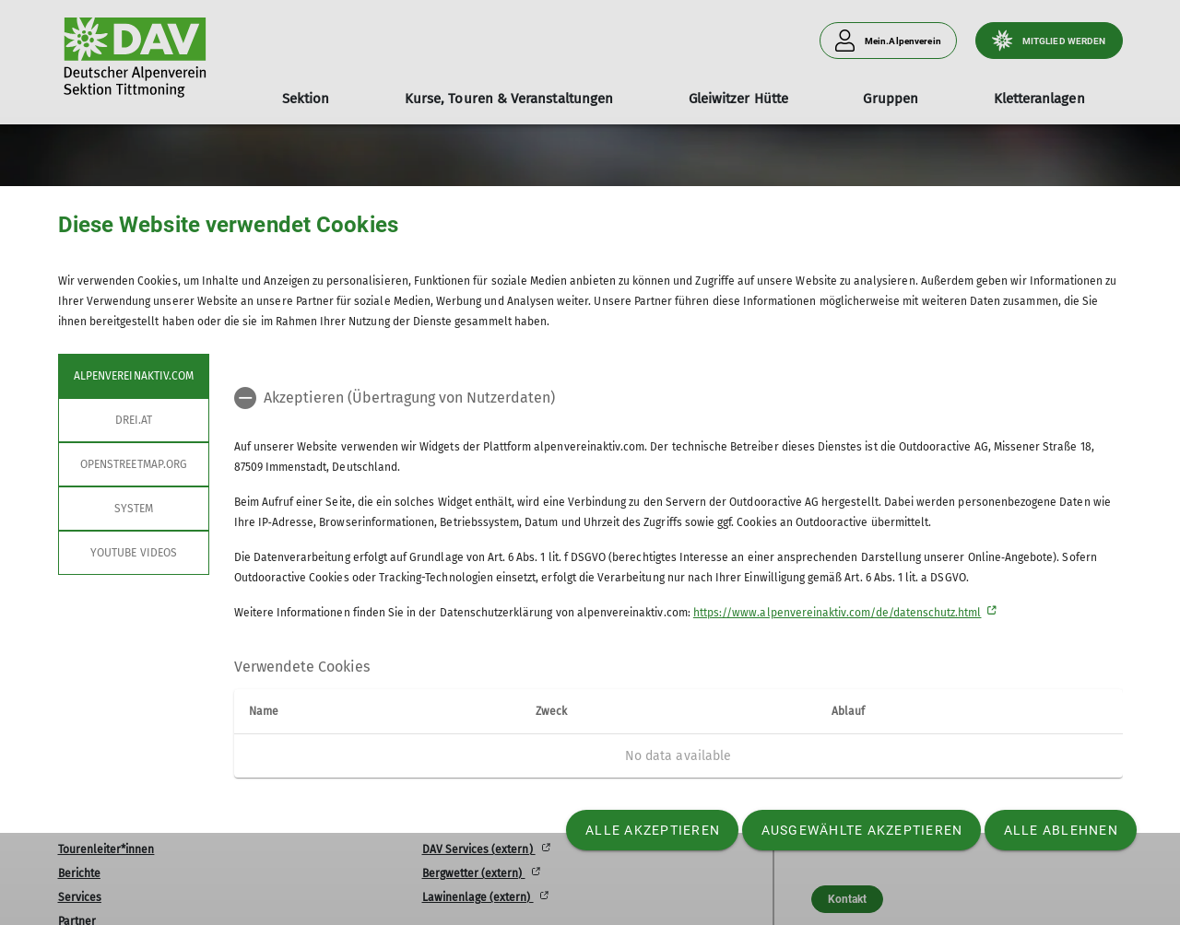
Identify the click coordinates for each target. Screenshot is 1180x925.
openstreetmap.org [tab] (133, 464)
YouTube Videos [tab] (133, 552)
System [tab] (132, 508)
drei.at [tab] (132, 420)
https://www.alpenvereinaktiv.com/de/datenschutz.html (837, 612)
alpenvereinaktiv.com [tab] (134, 375)
